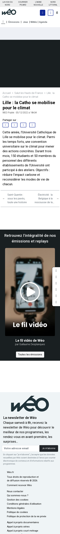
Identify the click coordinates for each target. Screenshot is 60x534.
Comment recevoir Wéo (19, 485)
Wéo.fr (10, 472)
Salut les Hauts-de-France (28, 93)
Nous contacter (15, 491)
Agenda (43, 22)
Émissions (13, 22)
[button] (3, 22)
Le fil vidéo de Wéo (30, 340)
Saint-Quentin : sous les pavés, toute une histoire (17, 198)
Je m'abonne (48, 448)
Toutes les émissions (30, 354)
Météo (34, 22)
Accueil (7, 93)
